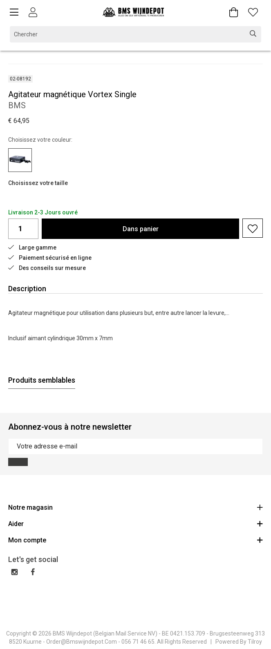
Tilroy (255, 641)
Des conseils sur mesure (47, 268)
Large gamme (32, 247)
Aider (135, 523)
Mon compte (135, 539)
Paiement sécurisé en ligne (50, 257)
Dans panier (141, 229)
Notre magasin (135, 507)
